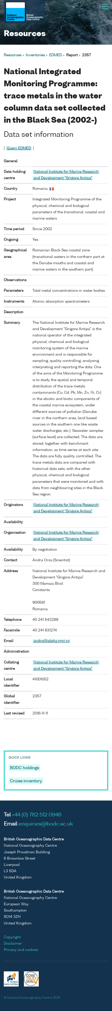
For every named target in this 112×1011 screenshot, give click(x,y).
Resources (12, 55)
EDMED (55, 55)
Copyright (12, 937)
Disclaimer (13, 943)
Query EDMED (19, 148)
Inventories (35, 55)
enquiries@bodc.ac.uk (45, 824)
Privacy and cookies (21, 950)
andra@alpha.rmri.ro (51, 641)
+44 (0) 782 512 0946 (36, 815)
